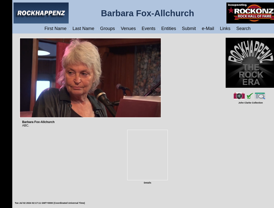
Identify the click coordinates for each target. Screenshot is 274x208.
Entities (168, 28)
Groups (107, 28)
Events (149, 28)
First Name (56, 28)
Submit (189, 28)
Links (225, 28)
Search (243, 28)
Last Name (83, 28)
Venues (128, 28)
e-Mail (208, 28)
